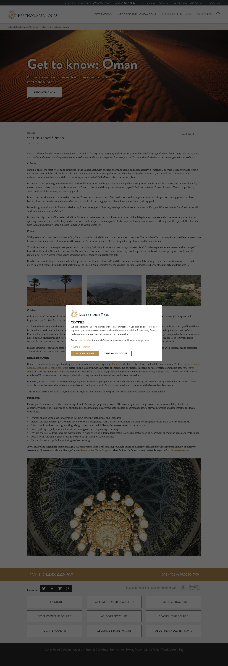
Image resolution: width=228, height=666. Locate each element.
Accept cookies (85, 353)
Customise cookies (116, 353)
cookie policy (85, 340)
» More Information (80, 346)
